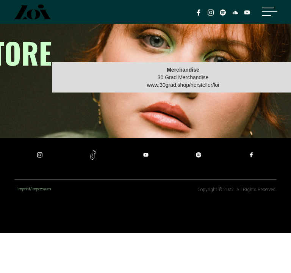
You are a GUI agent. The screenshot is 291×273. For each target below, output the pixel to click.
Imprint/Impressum (34, 189)
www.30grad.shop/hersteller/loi (183, 85)
